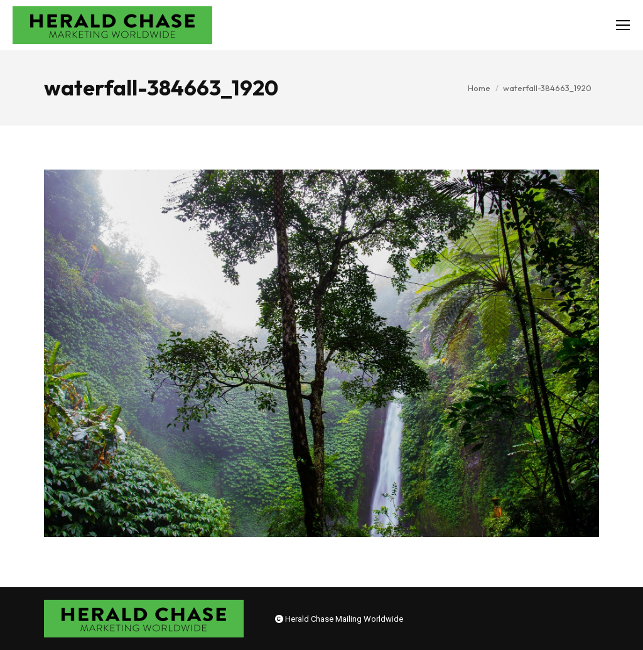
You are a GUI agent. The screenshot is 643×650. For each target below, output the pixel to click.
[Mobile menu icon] (622, 25)
